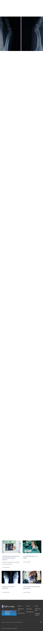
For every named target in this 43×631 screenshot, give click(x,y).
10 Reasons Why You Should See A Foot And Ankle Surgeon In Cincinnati (10, 558)
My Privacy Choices (9, 628)
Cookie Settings (15, 628)
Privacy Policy (4, 628)
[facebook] (40, 622)
